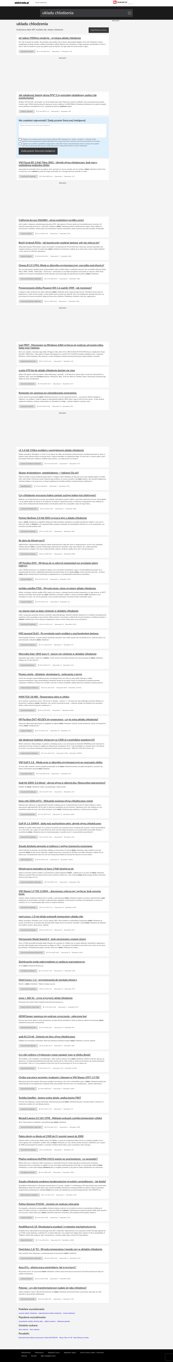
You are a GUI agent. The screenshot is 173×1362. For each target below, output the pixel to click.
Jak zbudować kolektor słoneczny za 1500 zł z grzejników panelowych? (57, 740)
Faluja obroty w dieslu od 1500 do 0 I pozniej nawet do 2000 (51, 1136)
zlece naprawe (23, 1329)
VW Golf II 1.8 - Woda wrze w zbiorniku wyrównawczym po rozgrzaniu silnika (60, 762)
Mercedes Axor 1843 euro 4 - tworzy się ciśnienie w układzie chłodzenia (57, 654)
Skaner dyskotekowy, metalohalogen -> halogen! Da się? (49, 473)
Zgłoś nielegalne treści (48, 1356)
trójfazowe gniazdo (63, 1321)
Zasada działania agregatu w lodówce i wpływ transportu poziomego (55, 846)
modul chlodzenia (69, 1313)
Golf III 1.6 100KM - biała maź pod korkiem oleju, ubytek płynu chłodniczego (60, 823)
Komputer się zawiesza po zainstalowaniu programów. (48, 393)
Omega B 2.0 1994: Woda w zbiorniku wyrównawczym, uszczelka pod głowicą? (61, 265)
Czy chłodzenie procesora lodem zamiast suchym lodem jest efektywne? (57, 495)
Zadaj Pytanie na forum (99, 30)
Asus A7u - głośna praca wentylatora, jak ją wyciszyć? (47, 1267)
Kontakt (34, 1356)
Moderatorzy (39, 1352)
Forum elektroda (40, 2)
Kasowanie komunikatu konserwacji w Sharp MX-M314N (38, 1337)
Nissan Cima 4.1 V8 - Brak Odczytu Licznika (74, 1337)
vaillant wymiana (49, 1321)
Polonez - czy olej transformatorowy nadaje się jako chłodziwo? (53, 1288)
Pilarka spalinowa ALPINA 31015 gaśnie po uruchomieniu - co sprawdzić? (58, 1159)
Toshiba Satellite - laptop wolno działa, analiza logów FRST (50, 1098)
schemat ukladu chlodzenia (28, 1313)
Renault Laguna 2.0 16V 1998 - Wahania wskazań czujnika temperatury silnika (60, 1118)
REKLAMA (130, 3)
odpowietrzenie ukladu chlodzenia (50, 1313)
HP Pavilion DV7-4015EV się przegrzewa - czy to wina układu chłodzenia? (58, 719)
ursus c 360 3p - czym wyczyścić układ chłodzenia (45, 998)
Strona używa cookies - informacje (92, 1352)
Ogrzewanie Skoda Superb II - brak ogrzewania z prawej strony (52, 939)
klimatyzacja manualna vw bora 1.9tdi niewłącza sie (46, 869)
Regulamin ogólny (70, 1352)
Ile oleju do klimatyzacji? (32, 540)
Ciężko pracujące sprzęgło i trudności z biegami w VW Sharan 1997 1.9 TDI (59, 1077)
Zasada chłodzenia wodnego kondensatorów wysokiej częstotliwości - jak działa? (62, 1181)
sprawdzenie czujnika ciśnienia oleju (31, 1321)
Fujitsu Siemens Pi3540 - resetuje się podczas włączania (49, 1204)
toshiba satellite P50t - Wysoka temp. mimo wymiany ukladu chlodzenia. (57, 588)
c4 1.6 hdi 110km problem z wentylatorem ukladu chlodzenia (51, 450)
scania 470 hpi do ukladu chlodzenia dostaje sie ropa (47, 370)
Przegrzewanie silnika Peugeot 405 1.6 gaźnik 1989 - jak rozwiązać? (55, 288)
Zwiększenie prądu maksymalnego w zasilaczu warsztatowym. (52, 962)
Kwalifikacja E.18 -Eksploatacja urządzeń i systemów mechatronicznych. (57, 1227)
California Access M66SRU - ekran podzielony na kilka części (51, 220)
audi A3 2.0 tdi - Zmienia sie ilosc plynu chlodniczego (47, 1036)
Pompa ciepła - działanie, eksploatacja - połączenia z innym (50, 674)
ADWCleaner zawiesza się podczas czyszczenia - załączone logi (53, 1016)
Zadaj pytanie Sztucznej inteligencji (38, 151)
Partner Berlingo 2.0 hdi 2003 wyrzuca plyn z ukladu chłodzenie (53, 518)
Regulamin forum (54, 1352)
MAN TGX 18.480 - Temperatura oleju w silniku (44, 697)
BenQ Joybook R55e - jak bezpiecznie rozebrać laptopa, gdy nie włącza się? (59, 243)
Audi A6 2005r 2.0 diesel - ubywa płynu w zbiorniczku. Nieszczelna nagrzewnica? (62, 783)
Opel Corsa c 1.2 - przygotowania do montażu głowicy (48, 980)
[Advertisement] (62, 74)
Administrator (26, 1352)
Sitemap (24, 1356)
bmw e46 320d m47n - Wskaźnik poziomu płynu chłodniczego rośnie (56, 801)
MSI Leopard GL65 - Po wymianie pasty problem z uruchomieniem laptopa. (59, 633)
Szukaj (129, 13)
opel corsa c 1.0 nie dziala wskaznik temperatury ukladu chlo (51, 916)
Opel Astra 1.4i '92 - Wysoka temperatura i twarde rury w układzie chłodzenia (60, 1249)
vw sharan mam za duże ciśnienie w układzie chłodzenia (48, 611)
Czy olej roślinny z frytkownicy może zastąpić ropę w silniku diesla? (55, 1055)
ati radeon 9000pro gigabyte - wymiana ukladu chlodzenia (50, 38)
